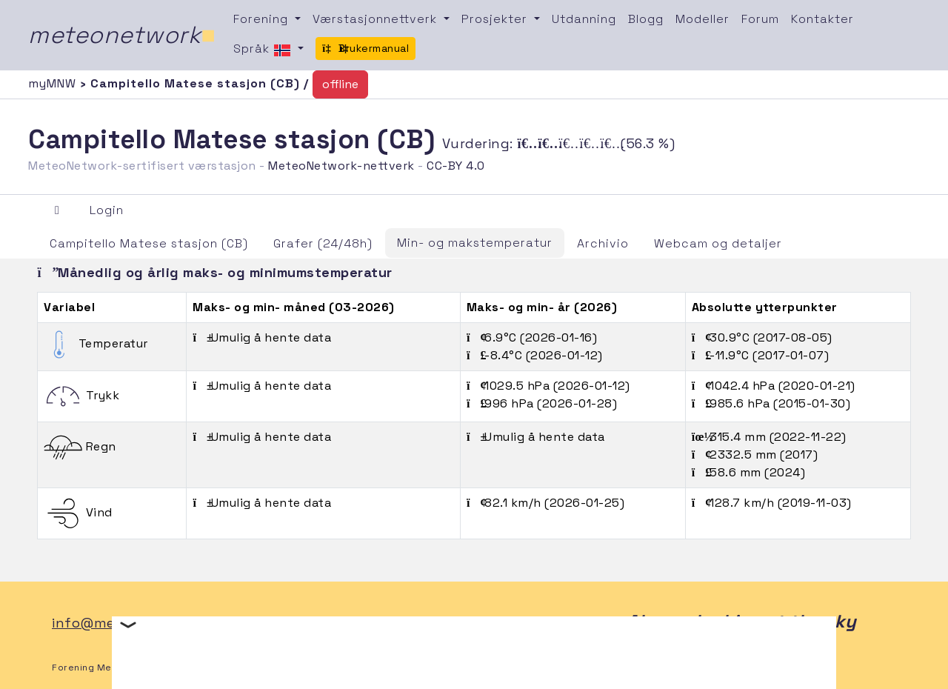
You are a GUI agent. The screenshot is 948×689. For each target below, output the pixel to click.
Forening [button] (262, 19)
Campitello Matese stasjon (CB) (149, 243)
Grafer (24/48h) (323, 243)
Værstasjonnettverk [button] (377, 19)
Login (107, 210)
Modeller (702, 19)
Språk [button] (264, 50)
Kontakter (822, 19)
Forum (760, 19)
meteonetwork (122, 35)
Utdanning (584, 19)
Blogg (646, 19)
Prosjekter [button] (496, 19)
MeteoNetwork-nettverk (341, 165)
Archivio (603, 243)
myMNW (54, 83)
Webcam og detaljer (718, 243)
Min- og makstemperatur (475, 242)
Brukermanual (365, 48)
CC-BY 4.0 (456, 165)
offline (340, 84)
